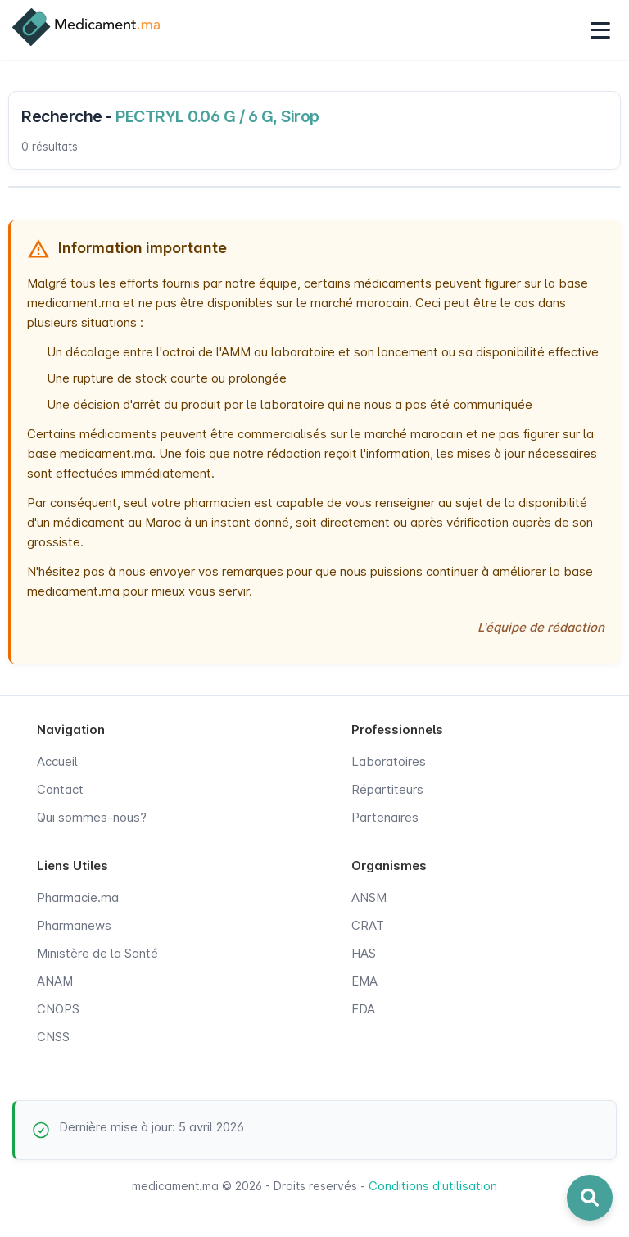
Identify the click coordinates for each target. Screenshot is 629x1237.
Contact (60, 789)
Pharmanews (74, 925)
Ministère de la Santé (97, 953)
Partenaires (385, 817)
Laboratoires (388, 761)
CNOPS (58, 1009)
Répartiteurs (387, 789)
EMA (364, 981)
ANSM (369, 897)
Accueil (57, 761)
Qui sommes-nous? (92, 817)
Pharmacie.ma (78, 897)
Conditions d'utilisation (433, 1186)
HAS (363, 953)
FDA (363, 1009)
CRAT (367, 925)
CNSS (53, 1036)
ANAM (55, 981)
